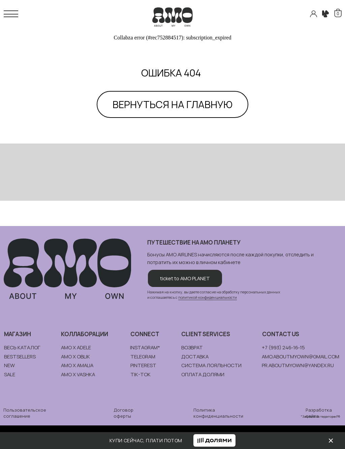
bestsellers (20, 356)
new (9, 365)
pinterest (143, 365)
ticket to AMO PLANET (185, 278)
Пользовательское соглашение (24, 413)
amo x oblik (75, 356)
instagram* (145, 347)
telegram (142, 356)
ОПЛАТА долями (202, 374)
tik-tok (140, 374)
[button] (214, 440)
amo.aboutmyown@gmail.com (300, 356)
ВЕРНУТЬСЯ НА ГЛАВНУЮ (172, 104)
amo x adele (76, 347)
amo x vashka (78, 374)
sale (9, 374)
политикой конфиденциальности (207, 297)
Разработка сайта (319, 413)
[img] (331, 441)
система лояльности (211, 365)
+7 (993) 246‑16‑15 (283, 347)
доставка (195, 356)
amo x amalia (77, 365)
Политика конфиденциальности (218, 413)
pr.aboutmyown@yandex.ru (298, 365)
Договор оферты (123, 413)
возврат (192, 347)
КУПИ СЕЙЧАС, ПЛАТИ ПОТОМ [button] (145, 440)
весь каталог (22, 347)
